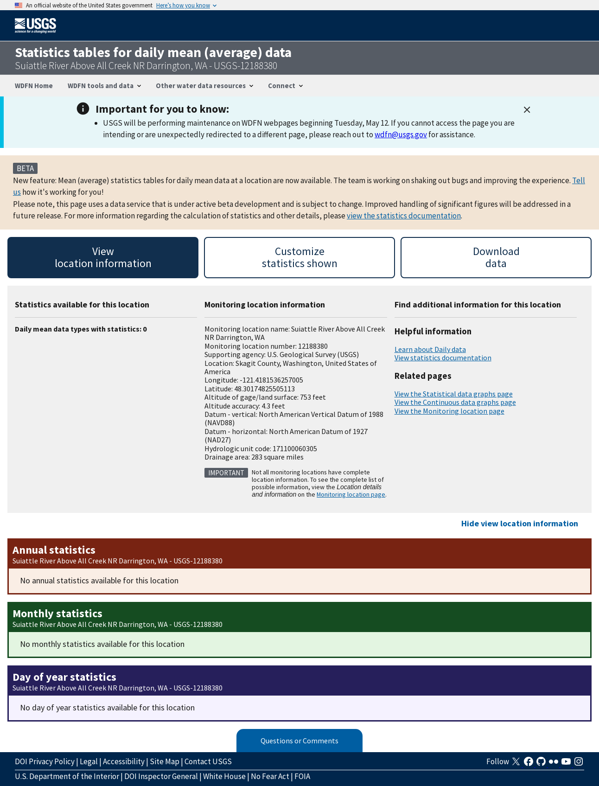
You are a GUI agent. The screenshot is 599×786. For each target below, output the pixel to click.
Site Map (164, 761)
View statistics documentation (443, 357)
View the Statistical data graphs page (454, 393)
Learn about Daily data (430, 349)
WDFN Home (34, 85)
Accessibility (124, 761)
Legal (89, 761)
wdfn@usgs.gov (401, 134)
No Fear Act (270, 776)
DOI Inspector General (161, 776)
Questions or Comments (299, 740)
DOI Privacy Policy (45, 761)
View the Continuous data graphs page (455, 402)
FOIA (302, 776)
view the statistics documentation (404, 216)
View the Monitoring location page (449, 410)
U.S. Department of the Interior (67, 776)
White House (224, 776)
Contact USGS (208, 761)
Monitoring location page (351, 494)
